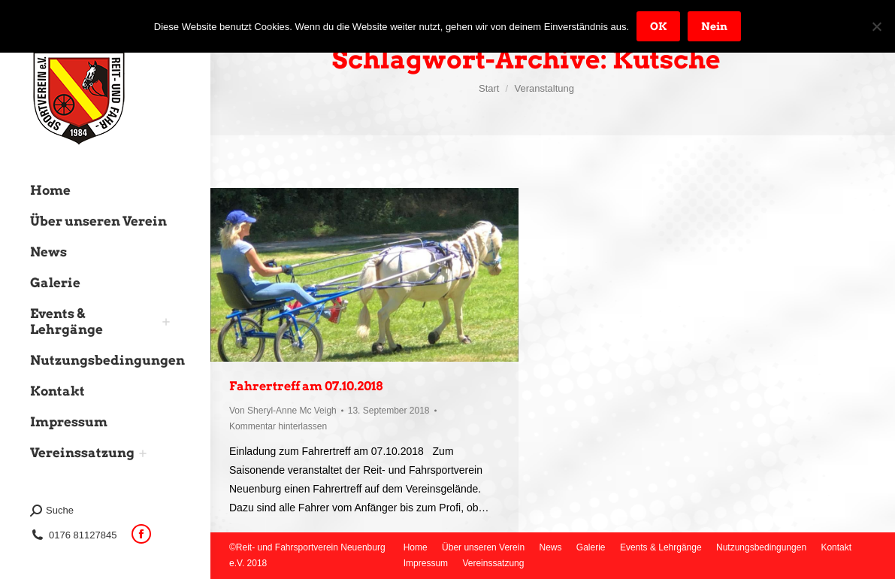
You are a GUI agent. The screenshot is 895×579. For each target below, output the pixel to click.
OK (658, 26)
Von (283, 410)
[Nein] (876, 26)
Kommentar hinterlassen (278, 426)
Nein (714, 26)
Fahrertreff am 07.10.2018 (305, 386)
